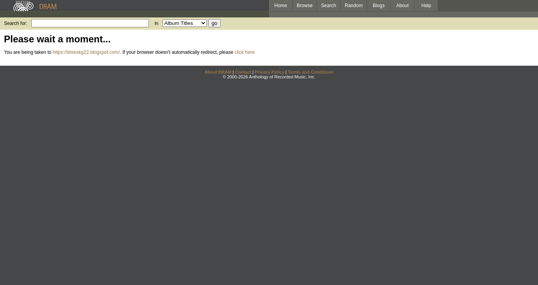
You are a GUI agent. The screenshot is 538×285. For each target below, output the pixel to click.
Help (426, 5)
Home (280, 5)
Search (328, 5)
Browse (305, 5)
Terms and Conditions (311, 72)
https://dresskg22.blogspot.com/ (86, 52)
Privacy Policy (269, 72)
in (156, 23)
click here (245, 52)
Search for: (15, 23)
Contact (243, 72)
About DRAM (217, 72)
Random (353, 5)
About (402, 5)
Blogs (379, 5)
